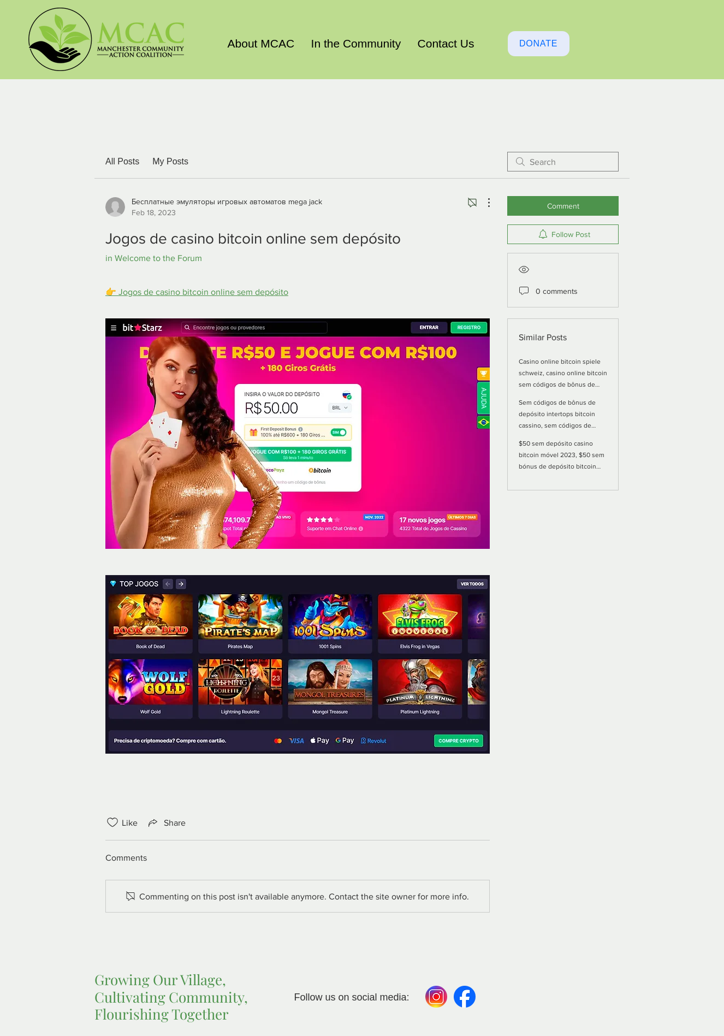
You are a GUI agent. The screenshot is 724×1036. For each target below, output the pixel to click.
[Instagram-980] (436, 997)
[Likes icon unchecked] (112, 822)
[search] (563, 161)
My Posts (170, 161)
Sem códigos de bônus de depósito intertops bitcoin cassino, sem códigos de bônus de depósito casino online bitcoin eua (557, 425)
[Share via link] (166, 822)
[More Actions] (483, 202)
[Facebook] (465, 997)
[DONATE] (538, 43)
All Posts (122, 161)
